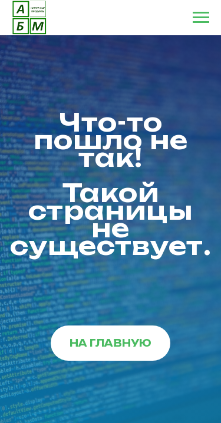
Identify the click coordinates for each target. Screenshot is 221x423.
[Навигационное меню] (201, 18)
